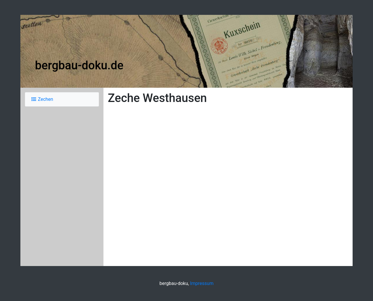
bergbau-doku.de (79, 65)
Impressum (202, 283)
